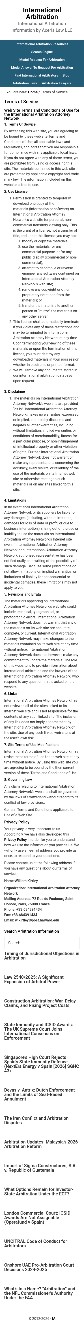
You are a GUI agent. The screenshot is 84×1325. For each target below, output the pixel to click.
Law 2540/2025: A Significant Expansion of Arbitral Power (34, 979)
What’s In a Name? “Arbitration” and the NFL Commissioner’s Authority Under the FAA (39, 1293)
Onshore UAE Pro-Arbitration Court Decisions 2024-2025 (39, 1267)
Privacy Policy (15, 840)
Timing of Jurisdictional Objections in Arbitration (42, 956)
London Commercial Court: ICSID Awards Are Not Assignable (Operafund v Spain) (37, 1217)
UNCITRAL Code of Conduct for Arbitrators (35, 1243)
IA (53, 1318)
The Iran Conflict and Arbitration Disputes (36, 1120)
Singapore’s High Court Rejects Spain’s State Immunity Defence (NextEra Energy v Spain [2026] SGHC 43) (41, 1064)
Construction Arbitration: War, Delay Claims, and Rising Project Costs (40, 1003)
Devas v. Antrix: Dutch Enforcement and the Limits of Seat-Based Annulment (39, 1094)
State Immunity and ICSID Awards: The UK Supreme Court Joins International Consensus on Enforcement (38, 1031)
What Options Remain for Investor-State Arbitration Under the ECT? (39, 1192)
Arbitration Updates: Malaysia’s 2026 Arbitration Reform (41, 1144)
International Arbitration (42, 13)
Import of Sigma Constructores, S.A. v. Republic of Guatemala (40, 1168)
